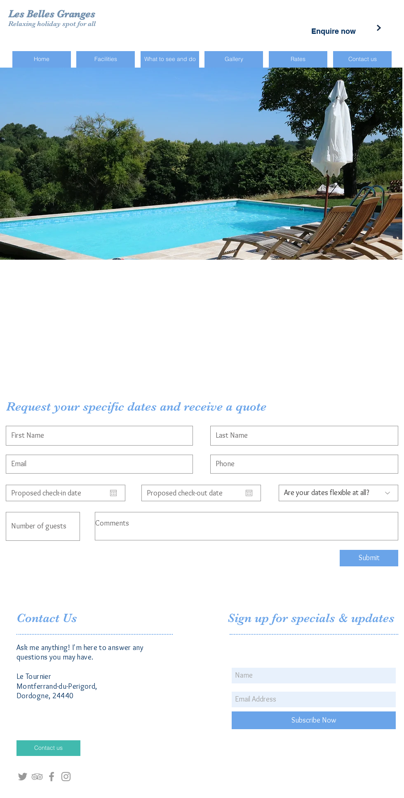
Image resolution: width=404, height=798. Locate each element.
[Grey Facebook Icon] (51, 776)
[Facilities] (105, 59)
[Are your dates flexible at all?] (338, 493)
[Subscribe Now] (314, 720)
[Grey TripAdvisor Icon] (37, 776)
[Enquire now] (333, 31)
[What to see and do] (170, 59)
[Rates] (298, 59)
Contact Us (48, 618)
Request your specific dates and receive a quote (136, 406)
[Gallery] (233, 59)
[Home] (41, 59)
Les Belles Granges (51, 14)
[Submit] (369, 558)
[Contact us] (362, 59)
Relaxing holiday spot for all (52, 24)
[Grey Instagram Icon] (66, 776)
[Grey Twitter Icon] (22, 776)
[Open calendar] (113, 493)
